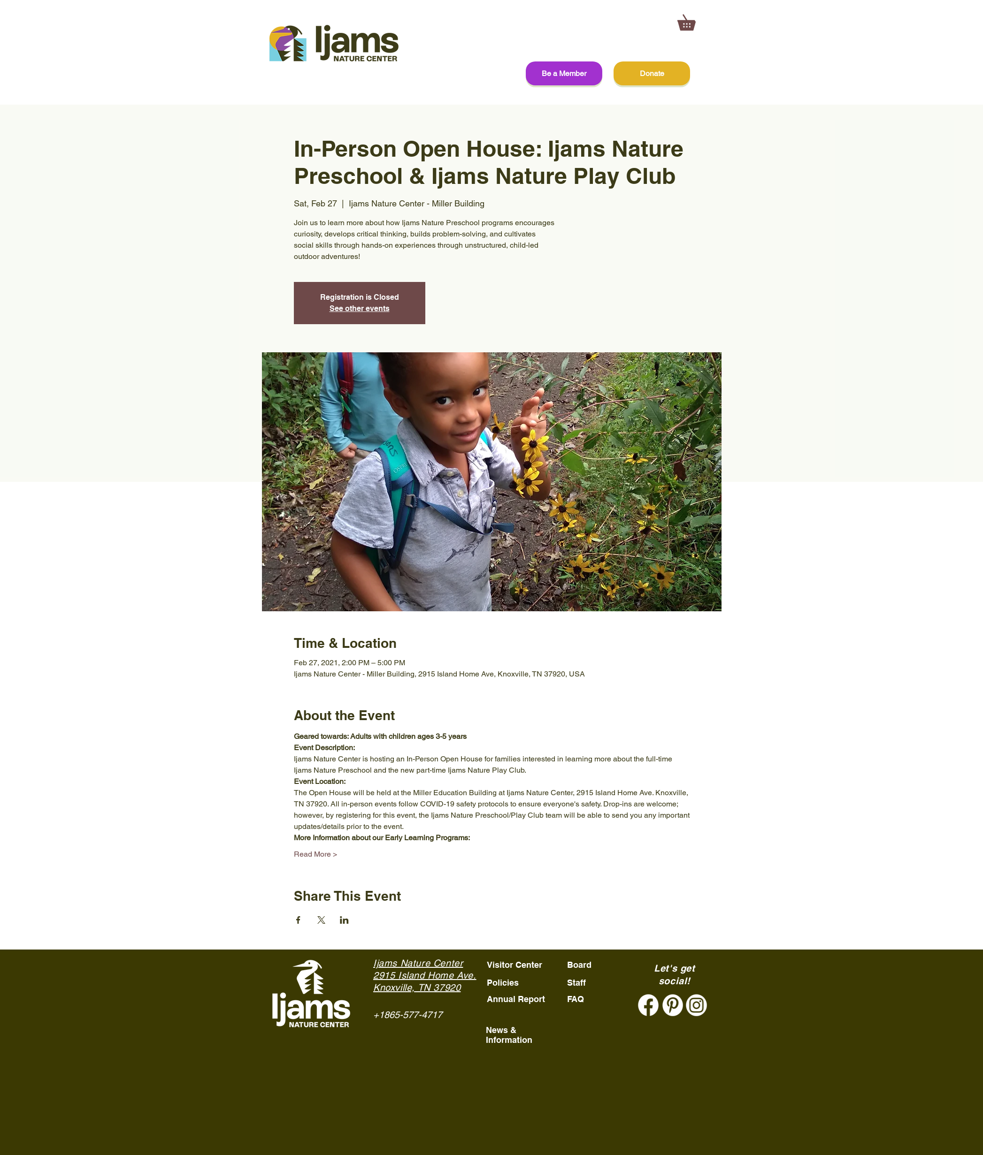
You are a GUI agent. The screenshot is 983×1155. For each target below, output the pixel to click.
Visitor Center (514, 965)
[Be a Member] (564, 73)
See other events (360, 308)
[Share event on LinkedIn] (344, 920)
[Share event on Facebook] (298, 920)
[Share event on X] (321, 920)
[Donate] (652, 73)
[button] (694, 19)
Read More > (315, 854)
